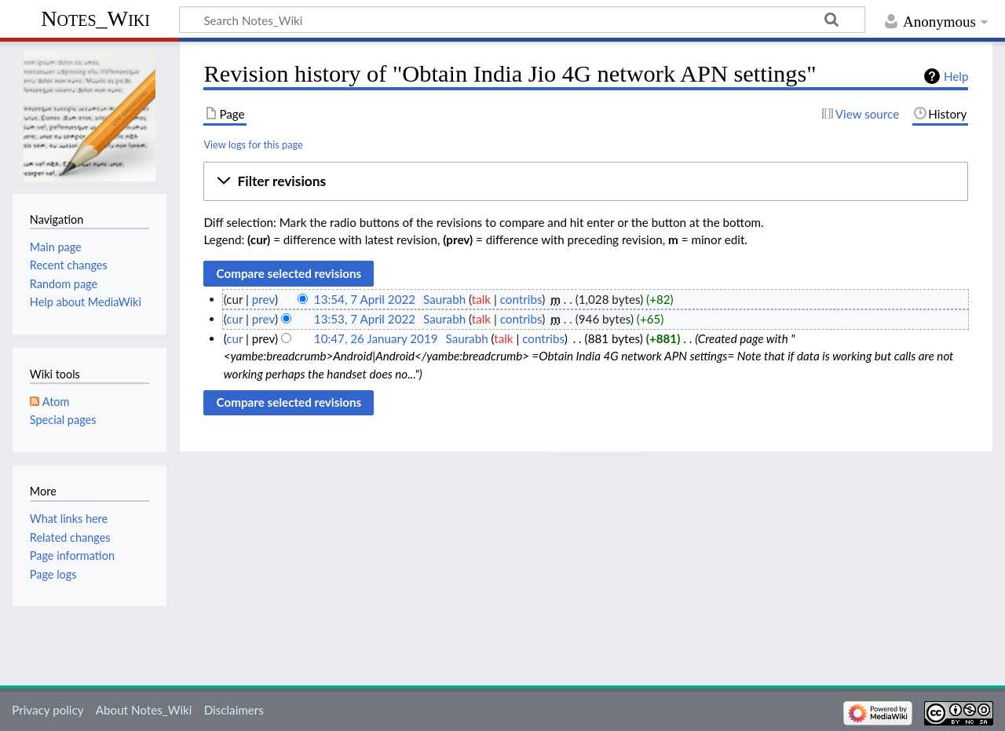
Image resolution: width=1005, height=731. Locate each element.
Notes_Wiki (95, 18)
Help (956, 76)
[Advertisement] (586, 564)
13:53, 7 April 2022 (364, 319)
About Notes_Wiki (144, 710)
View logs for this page (252, 144)
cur (234, 319)
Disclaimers (234, 710)
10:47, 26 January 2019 (376, 338)
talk (481, 299)
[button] (586, 181)
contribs (521, 299)
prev (263, 299)
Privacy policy (47, 710)
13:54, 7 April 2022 (364, 299)
